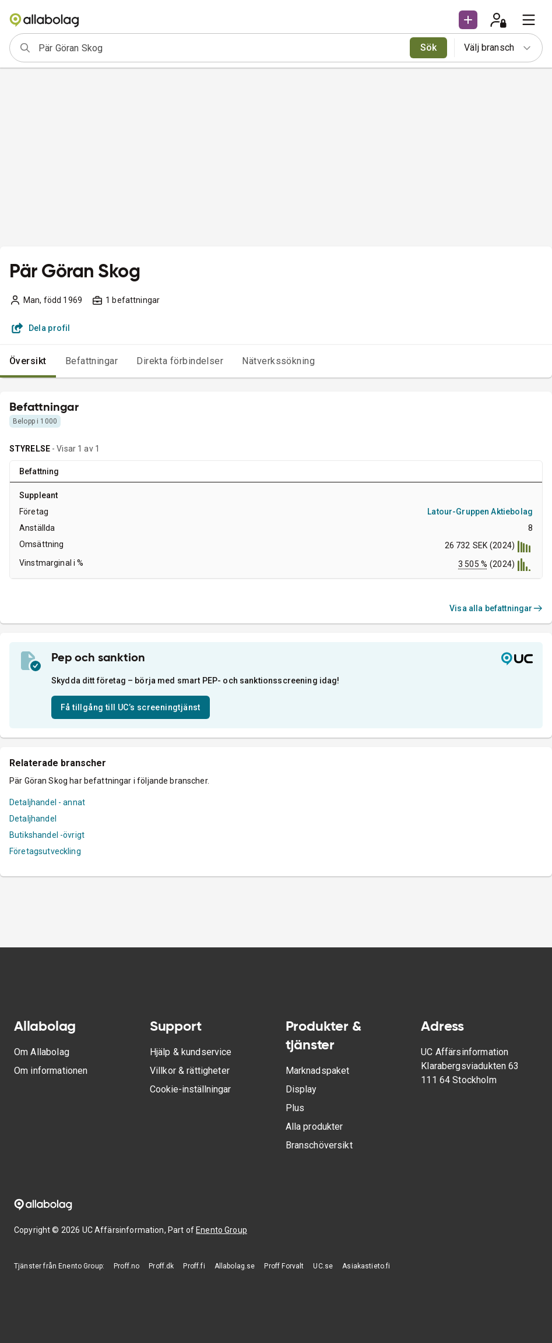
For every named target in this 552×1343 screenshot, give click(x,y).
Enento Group (221, 1230)
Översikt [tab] (28, 360)
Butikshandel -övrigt (47, 835)
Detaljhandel (33, 818)
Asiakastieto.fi (366, 1266)
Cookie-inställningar (190, 1089)
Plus (295, 1107)
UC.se (323, 1266)
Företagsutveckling (45, 851)
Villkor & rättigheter (190, 1070)
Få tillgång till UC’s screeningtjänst (131, 707)
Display (301, 1089)
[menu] (529, 20)
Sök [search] (428, 47)
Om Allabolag (41, 1052)
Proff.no (126, 1266)
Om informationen (50, 1070)
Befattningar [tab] (91, 360)
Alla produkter (314, 1126)
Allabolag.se (235, 1266)
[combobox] (220, 47)
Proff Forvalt (284, 1266)
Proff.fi (194, 1266)
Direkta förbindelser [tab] (179, 360)
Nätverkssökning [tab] (278, 360)
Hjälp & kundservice (191, 1052)
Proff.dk (161, 1266)
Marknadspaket (318, 1070)
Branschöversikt (319, 1145)
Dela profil (41, 328)
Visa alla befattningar (496, 608)
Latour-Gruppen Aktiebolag (480, 511)
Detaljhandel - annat (47, 802)
